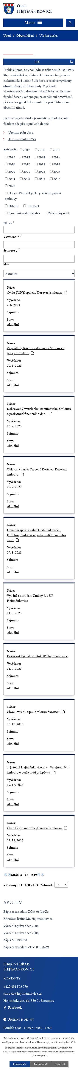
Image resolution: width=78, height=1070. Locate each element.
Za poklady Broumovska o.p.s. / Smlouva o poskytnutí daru (35, 350)
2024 (11, 178)
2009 (26, 149)
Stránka (16, 874)
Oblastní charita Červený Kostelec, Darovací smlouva (37, 472)
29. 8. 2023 (14, 552)
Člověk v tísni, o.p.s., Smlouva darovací (36, 711)
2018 (41, 164)
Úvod (7, 35)
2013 (26, 157)
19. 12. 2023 (15, 784)
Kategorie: (10, 149)
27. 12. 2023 (15, 840)
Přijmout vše (19, 1064)
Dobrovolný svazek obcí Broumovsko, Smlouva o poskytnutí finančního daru (39, 411)
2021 (26, 171)
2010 (41, 149)
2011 (56, 149)
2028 (11, 185)
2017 (26, 164)
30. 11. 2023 (15, 724)
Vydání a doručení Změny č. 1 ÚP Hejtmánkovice (30, 598)
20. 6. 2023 (14, 365)
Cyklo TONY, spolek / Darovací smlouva (37, 292)
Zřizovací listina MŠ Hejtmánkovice (27, 918)
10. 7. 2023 (14, 426)
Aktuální (13, 324)
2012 (11, 157)
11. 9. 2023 (14, 613)
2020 (11, 171)
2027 (56, 178)
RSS (54, 62)
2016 (11, 164)
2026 (41, 178)
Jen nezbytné (40, 1064)
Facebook (15, 1007)
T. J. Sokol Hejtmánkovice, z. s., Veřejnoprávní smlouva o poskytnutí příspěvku (38, 770)
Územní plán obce (20, 132)
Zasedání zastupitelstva (24, 213)
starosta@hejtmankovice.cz (22, 993)
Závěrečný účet (58, 213)
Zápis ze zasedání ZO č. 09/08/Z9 (26, 946)
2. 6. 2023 (13, 304)
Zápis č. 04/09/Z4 (15, 939)
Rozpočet (32, 205)
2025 (26, 178)
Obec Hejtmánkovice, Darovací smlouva (37, 828)
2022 (41, 171)
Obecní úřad (25, 35)
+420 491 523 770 (15, 986)
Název (7, 223)
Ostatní (13, 205)
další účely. (70, 1042)
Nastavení (60, 1064)
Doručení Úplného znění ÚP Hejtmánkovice (37, 656)
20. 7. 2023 (14, 486)
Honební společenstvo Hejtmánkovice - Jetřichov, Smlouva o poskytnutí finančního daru (36, 535)
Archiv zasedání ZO (22, 139)
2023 (56, 171)
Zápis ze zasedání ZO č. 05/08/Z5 (26, 911)
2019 (56, 164)
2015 (56, 157)
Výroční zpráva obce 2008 (21, 925)
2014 (41, 157)
